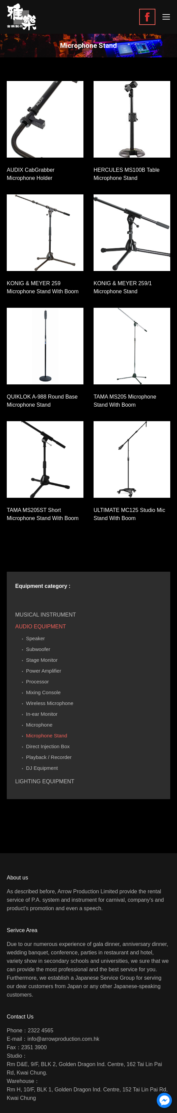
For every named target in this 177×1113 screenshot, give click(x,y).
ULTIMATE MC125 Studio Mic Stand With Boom (129, 514)
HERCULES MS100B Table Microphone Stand (126, 174)
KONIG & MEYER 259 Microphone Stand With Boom (43, 287)
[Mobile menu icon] (166, 17)
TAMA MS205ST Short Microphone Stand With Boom (43, 514)
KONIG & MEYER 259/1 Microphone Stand (123, 287)
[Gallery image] (45, 119)
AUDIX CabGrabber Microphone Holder (30, 174)
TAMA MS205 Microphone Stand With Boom (125, 401)
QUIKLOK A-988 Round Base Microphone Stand (42, 401)
